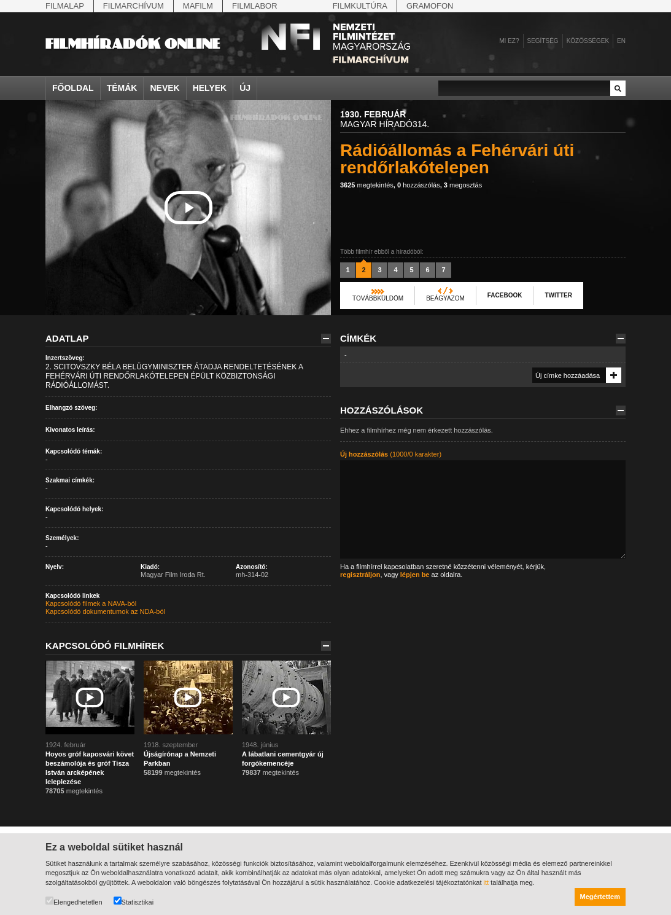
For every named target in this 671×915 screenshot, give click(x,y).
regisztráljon (360, 574)
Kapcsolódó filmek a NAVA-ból (90, 603)
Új (244, 88)
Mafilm (198, 5)
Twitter (558, 295)
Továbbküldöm (377, 298)
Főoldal (73, 88)
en (621, 40)
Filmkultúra (360, 5)
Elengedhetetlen (74, 901)
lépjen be (415, 574)
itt (486, 882)
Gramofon (430, 5)
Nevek (164, 88)
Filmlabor (254, 5)
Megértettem (600, 896)
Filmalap (64, 5)
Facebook (504, 295)
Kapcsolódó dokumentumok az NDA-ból (105, 611)
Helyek (210, 88)
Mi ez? (509, 40)
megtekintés (367, 185)
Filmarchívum (133, 5)
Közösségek (588, 40)
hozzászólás (418, 185)
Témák (122, 88)
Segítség (543, 40)
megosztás (463, 185)
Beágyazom (445, 298)
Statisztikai (134, 901)
